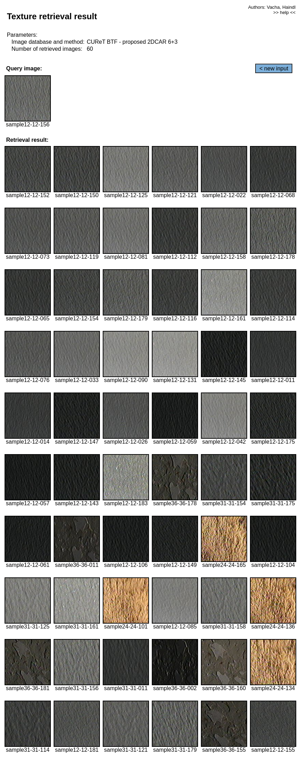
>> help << (284, 12)
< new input (273, 68)
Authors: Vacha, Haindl (272, 7)
